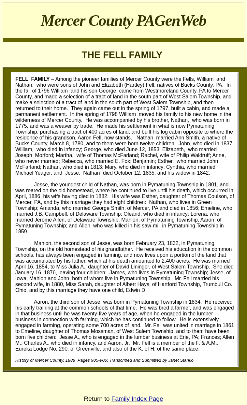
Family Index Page (137, 398)
